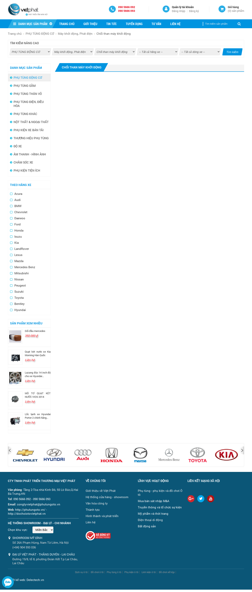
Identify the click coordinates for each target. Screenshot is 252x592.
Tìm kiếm (232, 52)
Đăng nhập (178, 11)
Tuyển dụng (134, 24)
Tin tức (111, 24)
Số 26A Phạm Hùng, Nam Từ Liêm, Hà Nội (40, 542)
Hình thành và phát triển (102, 516)
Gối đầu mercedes (35, 331)
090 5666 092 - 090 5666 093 (31, 499)
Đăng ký (194, 11)
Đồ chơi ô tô (97, 572)
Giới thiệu (90, 24)
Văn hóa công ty (97, 503)
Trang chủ (66, 24)
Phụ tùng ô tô (114, 572)
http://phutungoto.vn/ (30, 510)
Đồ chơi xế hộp (167, 572)
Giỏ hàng (233, 7)
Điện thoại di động (150, 520)
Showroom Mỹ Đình (27, 538)
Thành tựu (93, 510)
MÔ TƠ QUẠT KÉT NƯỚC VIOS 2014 (38, 395)
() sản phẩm (236, 11)
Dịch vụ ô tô (81, 572)
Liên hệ (175, 24)
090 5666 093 (126, 11)
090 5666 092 (126, 7)
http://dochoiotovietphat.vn (27, 513)
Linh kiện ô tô (149, 572)
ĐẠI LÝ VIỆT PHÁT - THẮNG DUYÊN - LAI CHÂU (43, 554)
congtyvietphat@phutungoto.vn (38, 504)
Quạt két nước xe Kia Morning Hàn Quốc (38, 353)
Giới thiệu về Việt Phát (101, 491)
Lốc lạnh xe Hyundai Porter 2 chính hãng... (38, 415)
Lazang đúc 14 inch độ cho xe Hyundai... (38, 374)
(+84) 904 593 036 (24, 547)
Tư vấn (156, 24)
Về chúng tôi (96, 481)
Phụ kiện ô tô (131, 572)
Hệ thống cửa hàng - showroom (107, 497)
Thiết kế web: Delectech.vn (26, 580)
